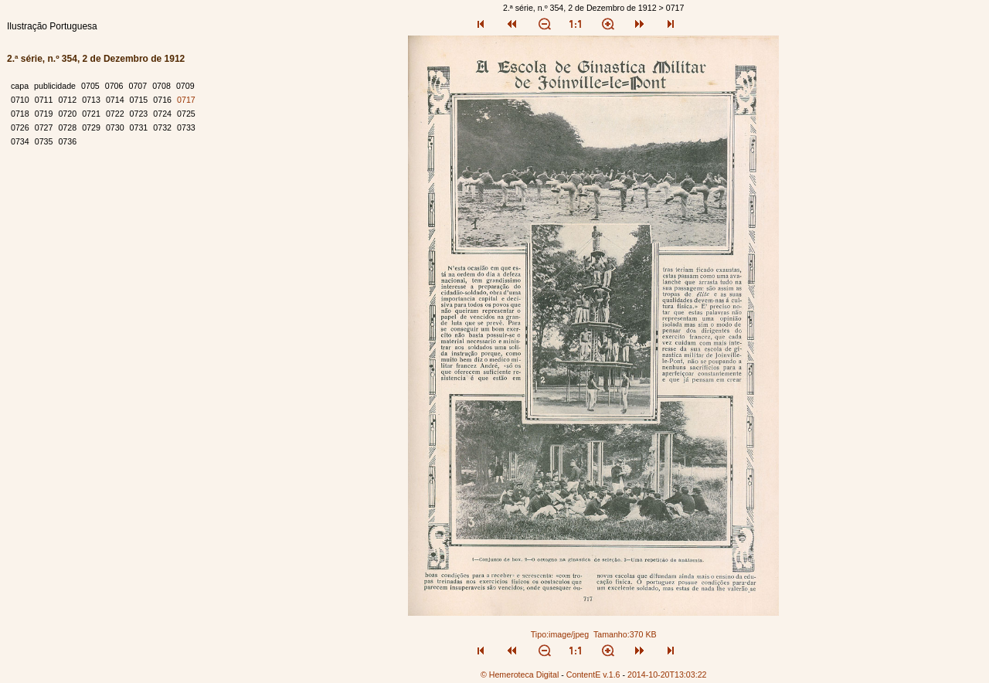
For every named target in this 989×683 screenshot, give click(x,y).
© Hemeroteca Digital (520, 674)
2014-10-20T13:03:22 (667, 674)
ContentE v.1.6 (593, 674)
